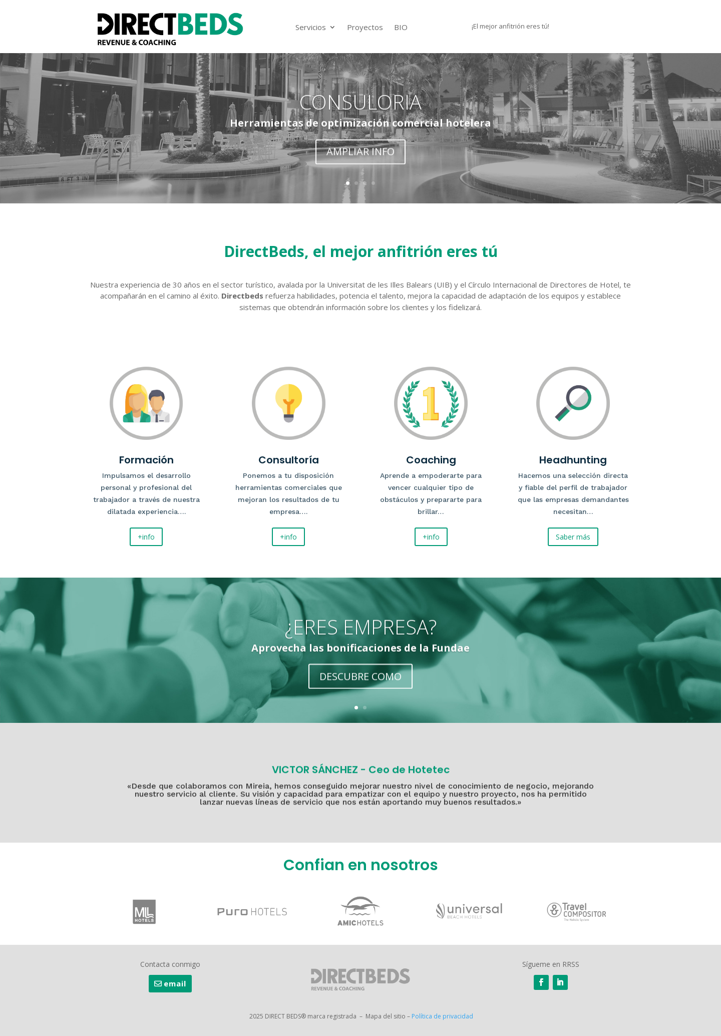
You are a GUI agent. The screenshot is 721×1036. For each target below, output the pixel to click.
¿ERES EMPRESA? (361, 630)
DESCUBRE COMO (360, 679)
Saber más (573, 537)
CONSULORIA (360, 106)
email (175, 983)
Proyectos (365, 27)
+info (146, 537)
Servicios (310, 27)
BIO (401, 27)
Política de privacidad (442, 1016)
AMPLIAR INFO (360, 155)
